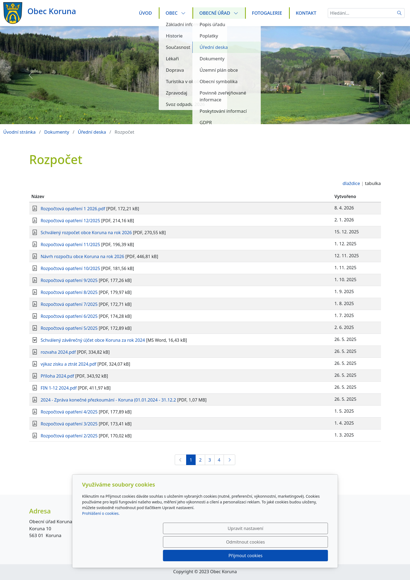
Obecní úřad (218, 13)
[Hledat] (400, 13)
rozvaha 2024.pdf (58, 352)
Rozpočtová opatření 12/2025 (70, 221)
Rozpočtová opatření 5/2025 (69, 328)
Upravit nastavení (193, 556)
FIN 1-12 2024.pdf (59, 388)
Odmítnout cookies (247, 556)
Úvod (145, 13)
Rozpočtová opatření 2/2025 (69, 436)
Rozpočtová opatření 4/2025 (69, 412)
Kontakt (306, 13)
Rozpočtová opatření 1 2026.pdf (73, 209)
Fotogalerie (267, 13)
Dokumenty (56, 132)
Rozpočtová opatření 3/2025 (69, 424)
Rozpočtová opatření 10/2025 (70, 268)
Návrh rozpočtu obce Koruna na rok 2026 (82, 256)
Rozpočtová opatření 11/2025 (70, 244)
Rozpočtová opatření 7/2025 (69, 304)
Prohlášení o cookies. (101, 540)
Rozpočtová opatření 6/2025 (69, 316)
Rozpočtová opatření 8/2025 (69, 292)
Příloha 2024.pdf (57, 376)
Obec (176, 13)
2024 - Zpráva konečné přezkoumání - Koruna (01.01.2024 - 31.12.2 (108, 400)
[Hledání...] (361, 13)
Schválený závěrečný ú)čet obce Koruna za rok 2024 (93, 340)
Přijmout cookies (302, 556)
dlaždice (351, 183)
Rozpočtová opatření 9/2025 (69, 280)
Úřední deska (92, 132)
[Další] (229, 459)
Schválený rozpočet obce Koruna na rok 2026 (86, 233)
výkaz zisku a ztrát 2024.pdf (68, 364)
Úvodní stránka (19, 132)
